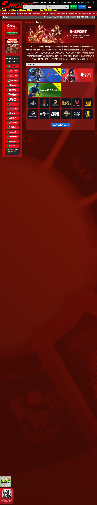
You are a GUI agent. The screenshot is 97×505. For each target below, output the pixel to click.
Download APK (40, 2)
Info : (5, 17)
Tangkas (73, 13)
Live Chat (53, 2)
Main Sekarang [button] (61, 125)
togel (52, 13)
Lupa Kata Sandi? (83, 2)
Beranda (30, 22)
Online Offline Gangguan (12, 150)
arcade (36, 13)
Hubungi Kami (68, 2)
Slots (20, 13)
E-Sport (12, 13)
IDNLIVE (27, 13)
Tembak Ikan (85, 13)
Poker (45, 13)
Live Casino (62, 13)
